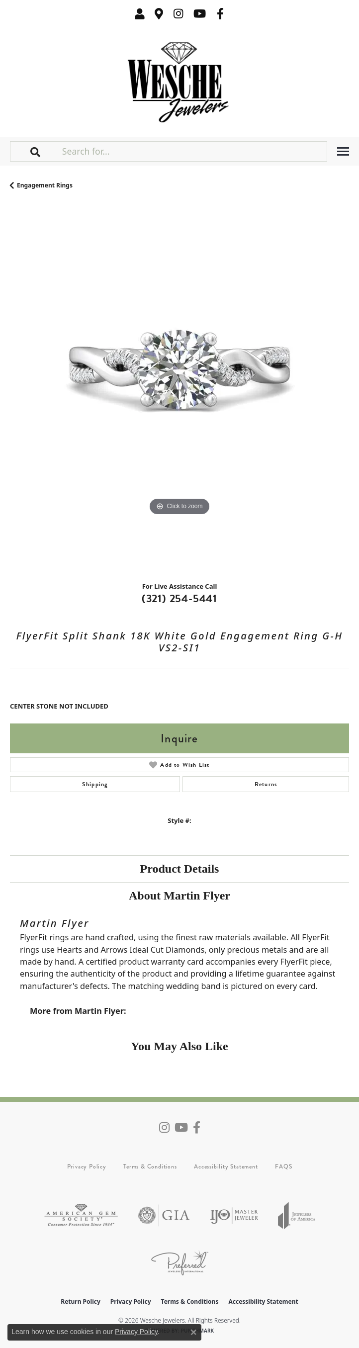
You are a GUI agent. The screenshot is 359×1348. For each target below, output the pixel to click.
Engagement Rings (45, 185)
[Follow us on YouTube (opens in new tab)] (199, 13)
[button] (140, 13)
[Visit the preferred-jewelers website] (180, 1263)
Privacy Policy (86, 1166)
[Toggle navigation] (343, 151)
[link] (159, 13)
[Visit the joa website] (297, 1215)
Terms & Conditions (150, 1166)
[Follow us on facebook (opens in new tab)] (220, 13)
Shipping (95, 784)
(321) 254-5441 (179, 598)
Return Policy (80, 1301)
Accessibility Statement (226, 1166)
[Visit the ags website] (81, 1215)
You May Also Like (179, 1046)
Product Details (179, 868)
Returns (266, 784)
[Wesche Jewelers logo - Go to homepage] (180, 79)
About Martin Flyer (179, 895)
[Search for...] (193, 151)
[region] (179, 389)
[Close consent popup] (193, 1332)
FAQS (283, 1166)
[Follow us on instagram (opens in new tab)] (178, 13)
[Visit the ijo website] (234, 1215)
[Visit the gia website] (164, 1215)
